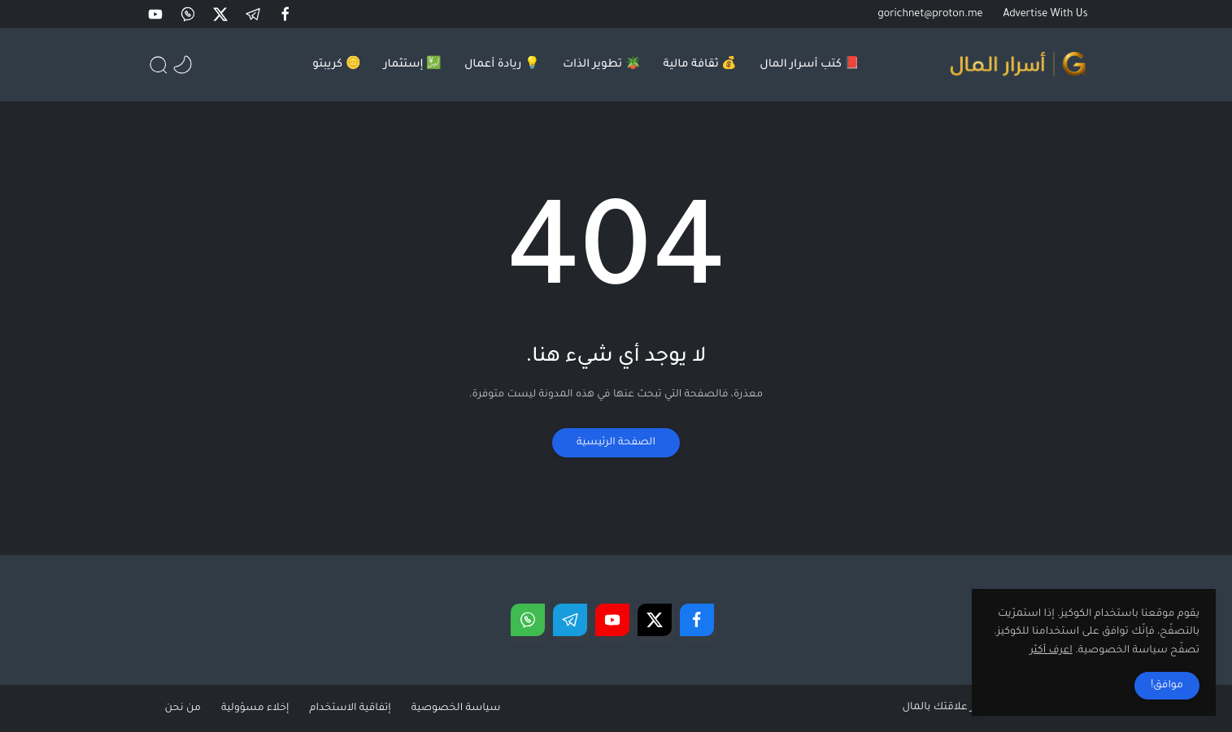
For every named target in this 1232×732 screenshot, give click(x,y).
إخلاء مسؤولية (255, 708)
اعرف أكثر (1051, 650)
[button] (287, 14)
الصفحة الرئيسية (616, 442)
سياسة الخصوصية (456, 708)
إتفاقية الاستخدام (349, 708)
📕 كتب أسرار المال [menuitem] (810, 64)
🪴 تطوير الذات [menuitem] (602, 64)
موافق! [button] (1167, 685)
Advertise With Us (1045, 14)
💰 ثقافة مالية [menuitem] (701, 64)
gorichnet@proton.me (929, 14)
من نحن (183, 708)
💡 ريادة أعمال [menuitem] (502, 64)
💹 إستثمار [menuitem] (413, 64)
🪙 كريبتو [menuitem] (336, 64)
